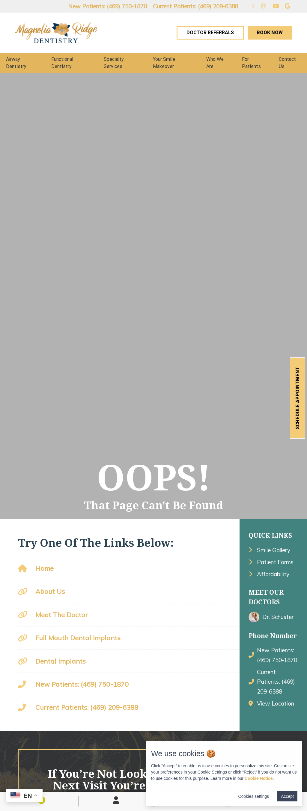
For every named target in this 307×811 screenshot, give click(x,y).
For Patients (251, 62)
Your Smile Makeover (164, 62)
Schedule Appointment (297, 398)
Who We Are (215, 62)
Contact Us (287, 62)
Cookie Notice (259, 778)
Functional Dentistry (62, 62)
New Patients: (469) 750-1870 (107, 6)
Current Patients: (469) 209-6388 (195, 6)
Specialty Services (114, 62)
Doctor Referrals (210, 32)
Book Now (270, 32)
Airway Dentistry (16, 62)
